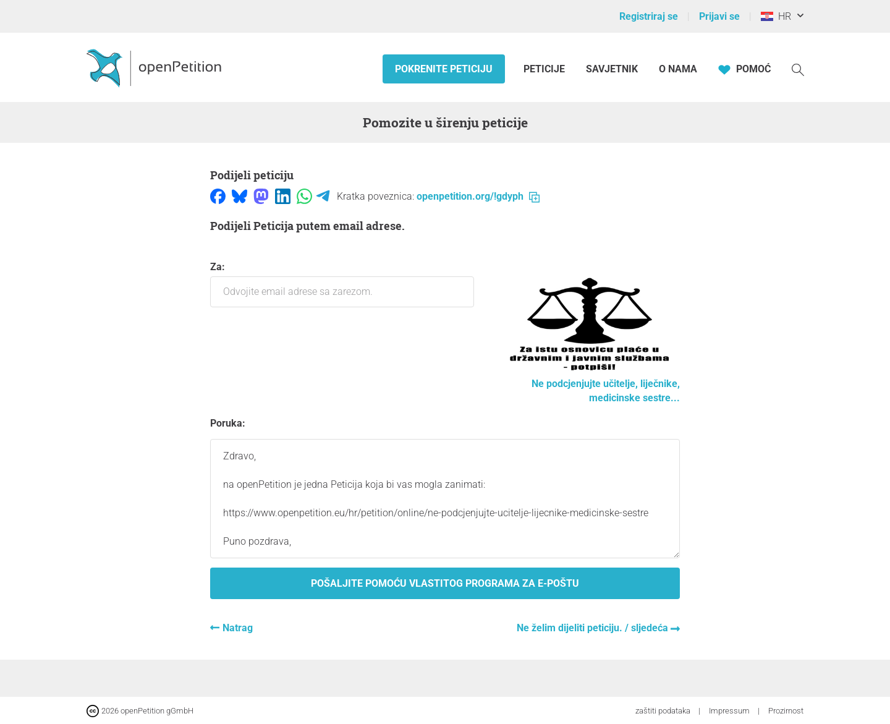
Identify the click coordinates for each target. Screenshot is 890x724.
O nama (678, 69)
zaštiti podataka (663, 710)
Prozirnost (785, 710)
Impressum (730, 710)
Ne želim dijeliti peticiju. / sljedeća (594, 628)
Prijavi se (719, 16)
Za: (342, 284)
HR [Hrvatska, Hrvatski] (776, 16)
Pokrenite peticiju (444, 69)
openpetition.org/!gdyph (478, 196)
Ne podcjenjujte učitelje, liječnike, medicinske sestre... (589, 384)
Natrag (237, 628)
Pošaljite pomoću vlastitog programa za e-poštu (445, 583)
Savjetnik (612, 69)
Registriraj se (648, 16)
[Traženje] (798, 69)
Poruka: (227, 423)
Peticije (545, 69)
